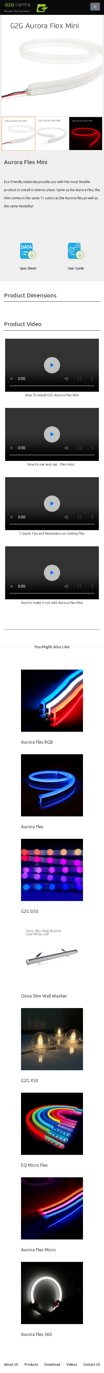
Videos (72, 1364)
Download (52, 1364)
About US (11, 1364)
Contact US (91, 1364)
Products (31, 1364)
